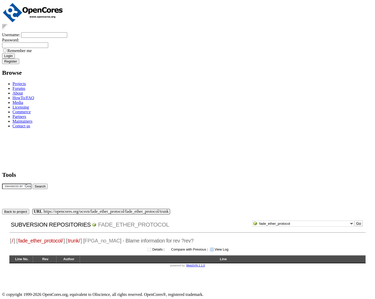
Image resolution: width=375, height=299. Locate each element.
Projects (19, 84)
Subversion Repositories (51, 224)
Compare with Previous (188, 249)
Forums (18, 88)
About (17, 93)
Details (157, 249)
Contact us (21, 126)
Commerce (21, 112)
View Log (221, 249)
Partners (19, 116)
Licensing (20, 107)
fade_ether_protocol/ (40, 241)
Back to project (15, 212)
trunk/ (74, 241)
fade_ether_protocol (133, 224)
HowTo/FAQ (23, 98)
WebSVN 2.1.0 (195, 265)
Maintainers (22, 121)
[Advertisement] (18, 149)
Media (17, 102)
